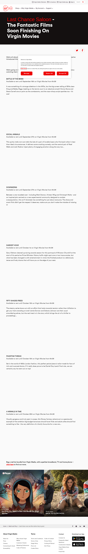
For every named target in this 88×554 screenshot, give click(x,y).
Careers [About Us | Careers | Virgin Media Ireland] (5, 543)
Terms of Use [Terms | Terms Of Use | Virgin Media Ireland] (34, 541)
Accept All (62, 73)
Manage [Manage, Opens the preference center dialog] (26, 73)
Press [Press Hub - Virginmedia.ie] (4, 541)
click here (9, 464)
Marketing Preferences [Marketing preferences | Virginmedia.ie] (22, 545)
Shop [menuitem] (17, 8)
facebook (82, 50)
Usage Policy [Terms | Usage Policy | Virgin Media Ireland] (34, 543)
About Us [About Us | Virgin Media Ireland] (5, 538)
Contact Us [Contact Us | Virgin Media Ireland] (62, 538)
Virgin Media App (63, 2)
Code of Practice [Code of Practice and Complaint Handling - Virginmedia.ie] (21, 547)
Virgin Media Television (40, 2)
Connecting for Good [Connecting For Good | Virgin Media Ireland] (9, 546)
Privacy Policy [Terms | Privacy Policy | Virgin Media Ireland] (48, 541)
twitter (77, 50)
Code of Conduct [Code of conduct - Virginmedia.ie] (49, 538)
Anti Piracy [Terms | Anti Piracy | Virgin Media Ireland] (47, 546)
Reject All (49, 73)
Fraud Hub (61, 551)
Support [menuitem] (48, 8)
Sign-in (73, 2)
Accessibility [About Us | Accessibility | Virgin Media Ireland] (6, 548)
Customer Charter (21, 543)
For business (52, 2)
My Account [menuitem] (40, 8)
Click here (24, 68)
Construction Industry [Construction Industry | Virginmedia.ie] (65, 544)
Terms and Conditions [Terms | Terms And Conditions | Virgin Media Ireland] (37, 538)
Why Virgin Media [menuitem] (27, 8)
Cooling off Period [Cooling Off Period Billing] (49, 543)
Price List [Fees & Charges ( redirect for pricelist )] (33, 546)
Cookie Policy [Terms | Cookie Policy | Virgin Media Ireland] (34, 548)
